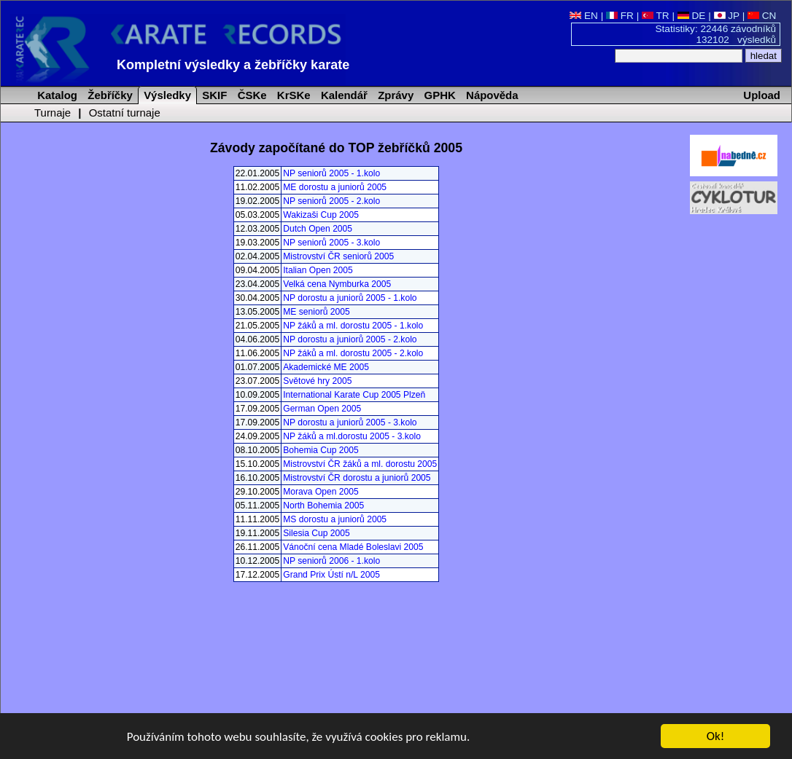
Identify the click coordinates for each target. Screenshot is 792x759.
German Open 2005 (322, 409)
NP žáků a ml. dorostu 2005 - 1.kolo (353, 325)
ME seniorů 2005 (316, 312)
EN (584, 15)
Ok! (716, 736)
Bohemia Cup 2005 (321, 450)
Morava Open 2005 (321, 492)
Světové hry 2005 (317, 381)
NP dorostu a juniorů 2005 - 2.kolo (349, 339)
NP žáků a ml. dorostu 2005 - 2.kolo (353, 353)
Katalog (55, 95)
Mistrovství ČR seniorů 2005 (338, 256)
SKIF (213, 95)
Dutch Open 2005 (317, 229)
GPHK (438, 95)
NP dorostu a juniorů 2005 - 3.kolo (349, 422)
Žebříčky (109, 95)
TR (655, 15)
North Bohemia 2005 (323, 505)
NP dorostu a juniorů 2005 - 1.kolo (349, 298)
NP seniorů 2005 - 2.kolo (331, 201)
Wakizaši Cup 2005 (321, 215)
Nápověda (491, 95)
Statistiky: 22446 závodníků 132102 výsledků (716, 34)
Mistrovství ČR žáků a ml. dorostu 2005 (360, 464)
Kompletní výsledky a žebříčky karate (233, 65)
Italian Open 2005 (317, 270)
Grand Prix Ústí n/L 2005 (331, 575)
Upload (761, 95)
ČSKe (251, 95)
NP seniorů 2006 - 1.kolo (331, 561)
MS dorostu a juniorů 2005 (335, 519)
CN (762, 15)
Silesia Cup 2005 (316, 533)
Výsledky (166, 95)
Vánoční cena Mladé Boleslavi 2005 (353, 547)
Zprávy (394, 95)
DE (692, 15)
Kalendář (343, 95)
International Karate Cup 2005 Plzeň (354, 395)
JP (726, 15)
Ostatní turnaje (124, 112)
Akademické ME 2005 (326, 367)
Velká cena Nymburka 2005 (337, 284)
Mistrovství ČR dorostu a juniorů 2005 (356, 478)
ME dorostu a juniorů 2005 (335, 187)
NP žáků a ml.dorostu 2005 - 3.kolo (352, 436)
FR (620, 15)
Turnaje (52, 112)
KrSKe (292, 95)
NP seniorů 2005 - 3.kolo (331, 242)
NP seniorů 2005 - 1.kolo (331, 173)
